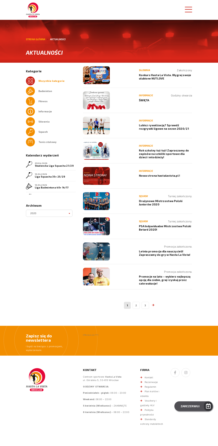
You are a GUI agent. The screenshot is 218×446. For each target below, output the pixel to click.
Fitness (43, 101)
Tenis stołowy (47, 141)
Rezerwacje (151, 382)
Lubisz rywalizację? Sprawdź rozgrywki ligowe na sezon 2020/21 (164, 127)
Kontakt (149, 377)
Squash (43, 131)
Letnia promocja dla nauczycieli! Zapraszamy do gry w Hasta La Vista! (164, 253)
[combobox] (49, 213)
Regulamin (150, 386)
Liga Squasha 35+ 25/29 (50, 176)
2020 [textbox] (33, 213)
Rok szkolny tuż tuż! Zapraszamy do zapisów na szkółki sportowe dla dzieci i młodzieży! (164, 154)
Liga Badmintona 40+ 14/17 (52, 187)
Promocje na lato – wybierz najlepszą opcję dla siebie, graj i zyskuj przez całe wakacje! (165, 280)
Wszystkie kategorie (51, 80)
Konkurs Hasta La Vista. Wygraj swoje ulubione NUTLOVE (165, 76)
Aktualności (58, 39)
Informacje (45, 111)
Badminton (45, 91)
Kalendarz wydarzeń (42, 155)
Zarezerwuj (190, 406)
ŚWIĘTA (144, 100)
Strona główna (35, 39)
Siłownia (44, 121)
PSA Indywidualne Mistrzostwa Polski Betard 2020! (165, 228)
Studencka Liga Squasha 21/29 (54, 165)
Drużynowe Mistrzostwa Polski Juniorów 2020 (160, 202)
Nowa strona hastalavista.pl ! (159, 175)
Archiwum (33, 205)
